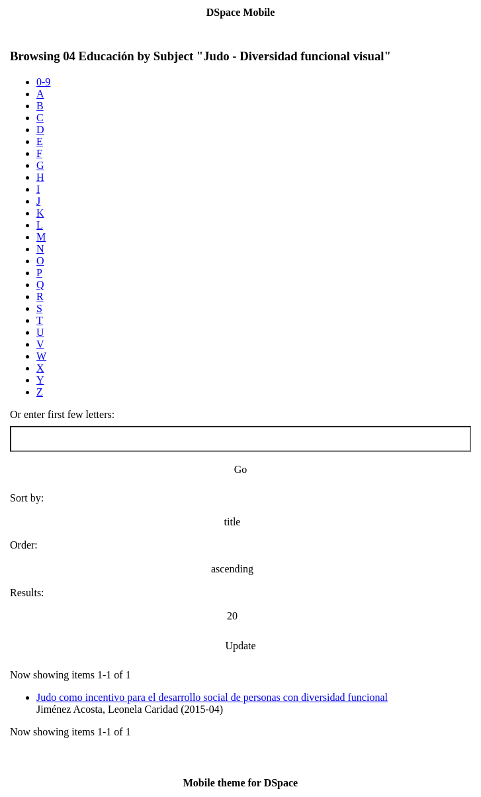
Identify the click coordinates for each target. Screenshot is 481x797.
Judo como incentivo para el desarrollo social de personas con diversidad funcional (212, 697)
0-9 (43, 81)
